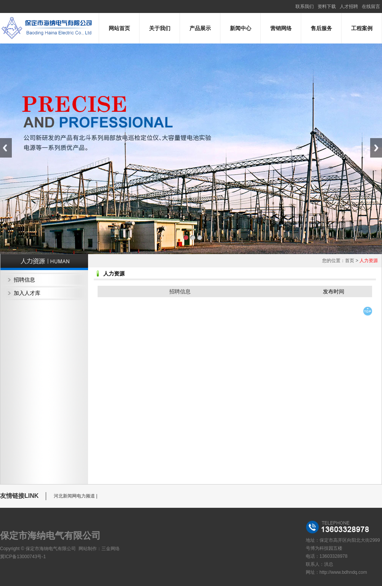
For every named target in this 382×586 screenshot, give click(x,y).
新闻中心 (240, 28)
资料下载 (327, 6)
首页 (349, 260)
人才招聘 (349, 6)
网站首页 (119, 28)
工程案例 (361, 28)
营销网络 (281, 28)
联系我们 (304, 6)
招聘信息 (24, 280)
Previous (6, 148)
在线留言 (371, 6)
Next (376, 148)
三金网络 (110, 548)
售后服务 (321, 28)
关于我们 (159, 28)
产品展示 (200, 28)
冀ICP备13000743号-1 (23, 556)
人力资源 (369, 260)
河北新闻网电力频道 (74, 496)
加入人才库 (27, 293)
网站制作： (90, 548)
